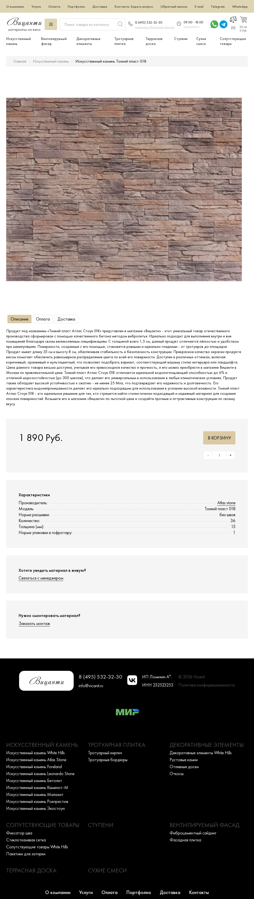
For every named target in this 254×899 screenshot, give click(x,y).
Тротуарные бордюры (107, 759)
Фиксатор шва (19, 833)
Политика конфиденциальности (206, 685)
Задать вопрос (141, 6)
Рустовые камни (184, 759)
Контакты (122, 6)
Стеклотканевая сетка (26, 840)
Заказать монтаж (34, 623)
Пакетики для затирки (25, 854)
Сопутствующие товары (42, 825)
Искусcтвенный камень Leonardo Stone (40, 773)
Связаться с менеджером (41, 578)
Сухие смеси (201, 41)
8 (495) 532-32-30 (148, 22)
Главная (20, 61)
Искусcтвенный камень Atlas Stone (36, 759)
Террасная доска (154, 41)
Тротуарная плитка (123, 41)
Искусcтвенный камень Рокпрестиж (37, 801)
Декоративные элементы (88, 41)
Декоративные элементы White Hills (201, 752)
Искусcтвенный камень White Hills (35, 752)
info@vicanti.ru (91, 685)
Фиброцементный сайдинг (193, 833)
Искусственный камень (51, 61)
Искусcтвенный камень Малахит (35, 794)
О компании (15, 6)
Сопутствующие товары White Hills (37, 847)
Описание (19, 319)
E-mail (199, 6)
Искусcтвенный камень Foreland (34, 766)
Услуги (36, 6)
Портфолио (76, 6)
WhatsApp (240, 6)
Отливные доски (184, 766)
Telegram (218, 6)
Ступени (181, 38)
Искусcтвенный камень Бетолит (34, 780)
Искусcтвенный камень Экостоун (35, 808)
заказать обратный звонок (154, 27)
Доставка (100, 6)
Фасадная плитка (185, 840)
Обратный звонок (173, 6)
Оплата (54, 6)
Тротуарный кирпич (105, 752)
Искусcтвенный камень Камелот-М (37, 787)
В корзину (219, 438)
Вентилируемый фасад (204, 825)
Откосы (177, 773)
